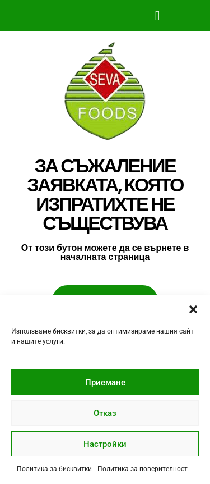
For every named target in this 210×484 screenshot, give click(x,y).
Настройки (105, 444)
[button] (193, 309)
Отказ (105, 413)
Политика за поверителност (142, 469)
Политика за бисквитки (54, 469)
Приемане (105, 382)
